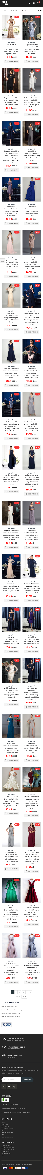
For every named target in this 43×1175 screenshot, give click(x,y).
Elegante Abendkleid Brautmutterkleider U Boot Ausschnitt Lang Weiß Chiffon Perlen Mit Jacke (11, 535)
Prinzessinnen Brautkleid (8, 1147)
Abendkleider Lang (6, 1153)
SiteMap (4, 1156)
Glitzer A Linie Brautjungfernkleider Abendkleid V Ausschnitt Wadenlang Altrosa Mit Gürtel (11, 969)
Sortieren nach (5, 10)
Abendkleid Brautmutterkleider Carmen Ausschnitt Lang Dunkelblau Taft (11, 640)
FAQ (2, 1130)
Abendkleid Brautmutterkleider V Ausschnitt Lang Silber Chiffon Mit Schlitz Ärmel (32, 748)
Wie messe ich (5, 1126)
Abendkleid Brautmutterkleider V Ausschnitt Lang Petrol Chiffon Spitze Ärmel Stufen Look (11, 748)
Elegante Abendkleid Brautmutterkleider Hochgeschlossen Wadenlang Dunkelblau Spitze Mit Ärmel (11, 156)
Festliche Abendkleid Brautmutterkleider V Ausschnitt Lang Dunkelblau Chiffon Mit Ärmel (11, 373)
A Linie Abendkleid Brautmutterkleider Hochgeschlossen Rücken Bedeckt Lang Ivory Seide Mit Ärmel (11, 801)
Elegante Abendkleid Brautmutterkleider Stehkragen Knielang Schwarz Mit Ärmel (11, 101)
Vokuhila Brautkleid (7, 1145)
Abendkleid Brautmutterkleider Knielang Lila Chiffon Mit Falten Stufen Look (32, 640)
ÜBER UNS (4, 1122)
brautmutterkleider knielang (11, 1013)
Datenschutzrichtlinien (7, 1132)
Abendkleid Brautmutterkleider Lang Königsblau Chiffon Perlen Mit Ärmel (32, 211)
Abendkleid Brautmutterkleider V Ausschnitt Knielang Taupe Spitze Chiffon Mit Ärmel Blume (32, 264)
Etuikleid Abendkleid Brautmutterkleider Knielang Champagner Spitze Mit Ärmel (11, 692)
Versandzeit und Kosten (8, 1137)
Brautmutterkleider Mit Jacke (11, 1017)
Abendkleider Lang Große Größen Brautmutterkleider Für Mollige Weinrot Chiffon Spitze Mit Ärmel (32, 858)
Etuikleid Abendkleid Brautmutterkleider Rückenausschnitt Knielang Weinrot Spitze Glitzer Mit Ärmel (31, 802)
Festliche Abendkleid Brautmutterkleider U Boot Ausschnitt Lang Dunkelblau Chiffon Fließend (11, 479)
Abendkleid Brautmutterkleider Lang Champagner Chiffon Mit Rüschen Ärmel (11, 317)
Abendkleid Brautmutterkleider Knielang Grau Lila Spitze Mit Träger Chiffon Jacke (11, 211)
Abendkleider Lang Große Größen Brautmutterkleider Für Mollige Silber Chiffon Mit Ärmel (11, 856)
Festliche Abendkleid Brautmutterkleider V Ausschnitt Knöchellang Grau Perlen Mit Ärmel (32, 426)
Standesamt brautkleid (8, 1150)
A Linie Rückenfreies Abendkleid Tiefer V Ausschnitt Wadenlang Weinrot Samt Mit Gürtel (31, 912)
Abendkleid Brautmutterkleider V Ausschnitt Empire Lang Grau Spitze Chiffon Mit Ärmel (32, 535)
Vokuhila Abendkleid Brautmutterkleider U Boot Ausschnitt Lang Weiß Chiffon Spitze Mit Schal (32, 102)
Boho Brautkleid (6, 1151)
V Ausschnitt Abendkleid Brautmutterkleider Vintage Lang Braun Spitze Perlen (11, 49)
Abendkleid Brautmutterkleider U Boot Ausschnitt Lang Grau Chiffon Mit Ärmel (32, 155)
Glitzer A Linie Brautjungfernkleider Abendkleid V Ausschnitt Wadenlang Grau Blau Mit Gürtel (32, 969)
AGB (3, 1135)
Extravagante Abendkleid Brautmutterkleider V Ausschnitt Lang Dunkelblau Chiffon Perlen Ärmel (32, 693)
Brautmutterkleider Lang (9, 1006)
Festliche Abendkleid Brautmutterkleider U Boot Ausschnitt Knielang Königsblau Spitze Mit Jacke (11, 426)
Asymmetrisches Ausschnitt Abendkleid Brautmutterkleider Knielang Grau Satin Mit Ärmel (32, 49)
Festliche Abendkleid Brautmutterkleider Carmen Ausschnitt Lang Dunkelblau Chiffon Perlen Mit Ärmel (31, 480)
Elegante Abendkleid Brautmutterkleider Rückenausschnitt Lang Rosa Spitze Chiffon (11, 264)
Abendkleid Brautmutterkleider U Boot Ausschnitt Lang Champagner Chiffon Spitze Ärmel (11, 588)
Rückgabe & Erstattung (8, 1129)
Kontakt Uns (5, 1124)
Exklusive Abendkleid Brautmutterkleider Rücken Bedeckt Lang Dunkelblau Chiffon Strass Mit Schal (32, 588)
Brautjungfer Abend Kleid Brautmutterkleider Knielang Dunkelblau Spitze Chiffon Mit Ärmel (31, 318)
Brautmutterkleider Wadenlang (12, 1010)
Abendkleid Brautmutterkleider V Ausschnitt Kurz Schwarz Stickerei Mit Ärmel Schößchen (32, 373)
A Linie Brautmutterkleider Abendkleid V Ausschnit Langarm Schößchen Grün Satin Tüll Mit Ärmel (11, 913)
